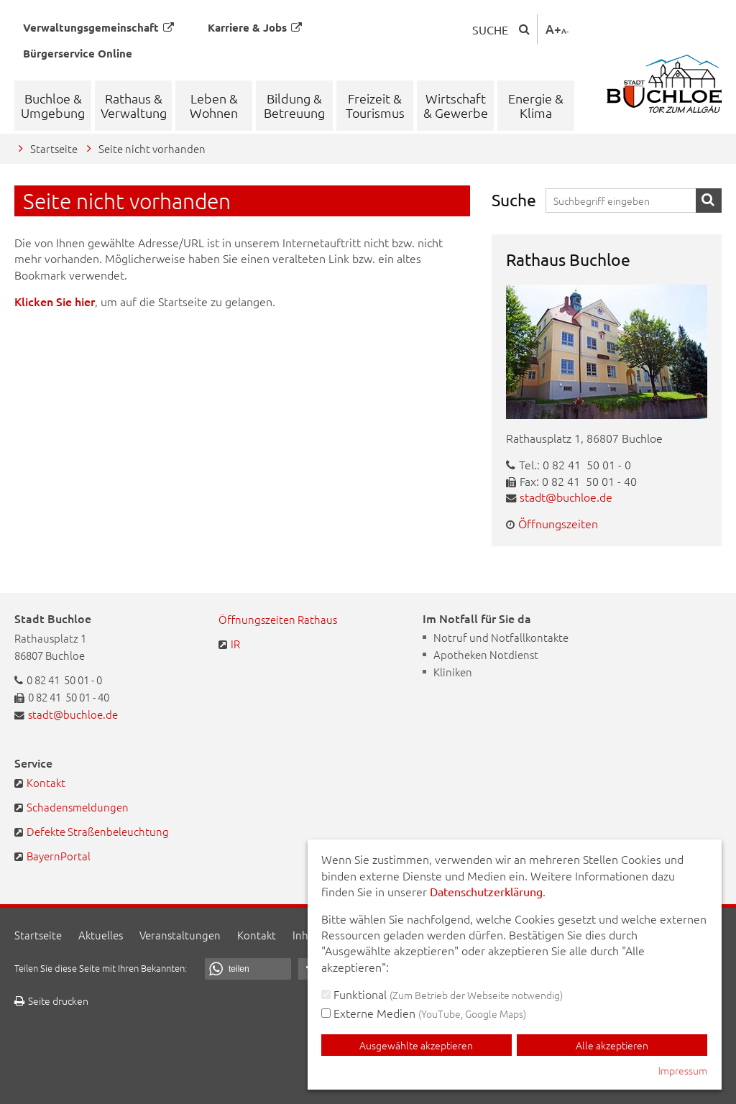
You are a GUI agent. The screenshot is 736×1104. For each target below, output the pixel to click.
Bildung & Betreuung (294, 105)
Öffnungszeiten (558, 523)
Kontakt (46, 782)
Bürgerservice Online (77, 53)
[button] (248, 969)
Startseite (54, 148)
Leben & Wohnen (214, 105)
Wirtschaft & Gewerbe (455, 105)
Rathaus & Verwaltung (134, 105)
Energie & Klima (536, 105)
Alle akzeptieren (612, 1045)
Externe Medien (423, 1013)
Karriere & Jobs (255, 27)
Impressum (682, 1070)
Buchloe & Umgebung (53, 105)
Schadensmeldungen (78, 806)
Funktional (442, 994)
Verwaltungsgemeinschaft (98, 27)
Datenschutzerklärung (486, 891)
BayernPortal (59, 855)
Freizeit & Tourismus (375, 105)
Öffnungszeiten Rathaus (277, 619)
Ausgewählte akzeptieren (416, 1045)
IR (235, 643)
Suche (490, 29)
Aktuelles (100, 934)
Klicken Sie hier (54, 301)
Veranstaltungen (180, 934)
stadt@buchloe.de (566, 497)
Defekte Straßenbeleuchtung (98, 831)
